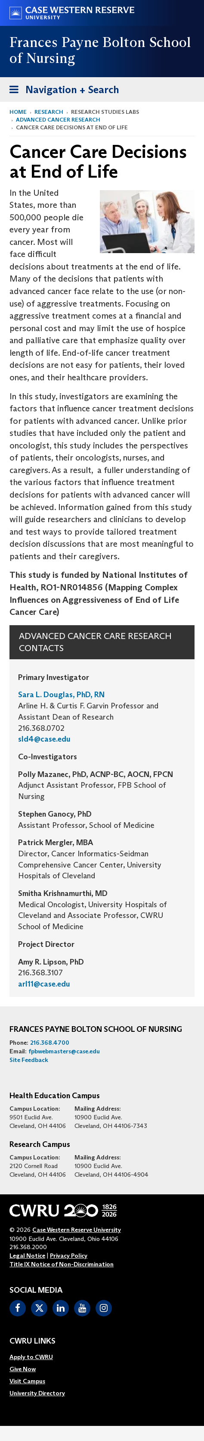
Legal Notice (27, 1255)
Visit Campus (27, 1381)
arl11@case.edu (44, 984)
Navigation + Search (61, 91)
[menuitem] (37, 1357)
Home (18, 112)
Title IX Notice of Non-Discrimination (61, 1264)
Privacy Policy (68, 1255)
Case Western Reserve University (76, 1230)
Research (48, 112)
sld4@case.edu (44, 739)
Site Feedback (28, 1060)
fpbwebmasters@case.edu (64, 1051)
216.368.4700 (49, 1042)
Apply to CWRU (31, 1357)
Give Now (22, 1369)
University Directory (37, 1393)
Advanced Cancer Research (58, 119)
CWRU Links (32, 1341)
